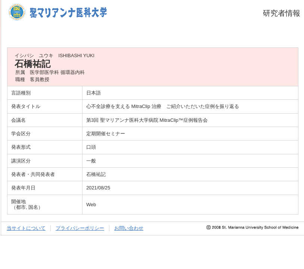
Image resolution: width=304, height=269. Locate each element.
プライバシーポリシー (80, 228)
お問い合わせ (128, 228)
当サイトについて (26, 228)
